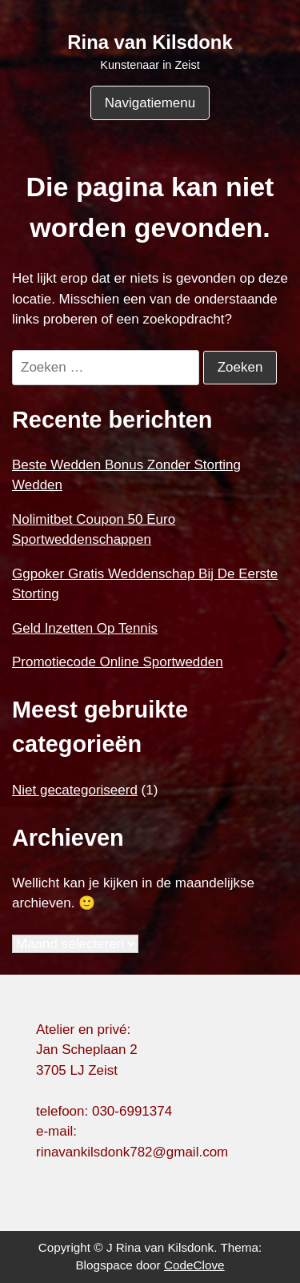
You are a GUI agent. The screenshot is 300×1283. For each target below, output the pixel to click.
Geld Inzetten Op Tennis (85, 628)
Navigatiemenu (150, 103)
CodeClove (194, 1265)
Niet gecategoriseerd (75, 790)
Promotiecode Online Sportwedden (117, 662)
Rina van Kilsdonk (149, 42)
